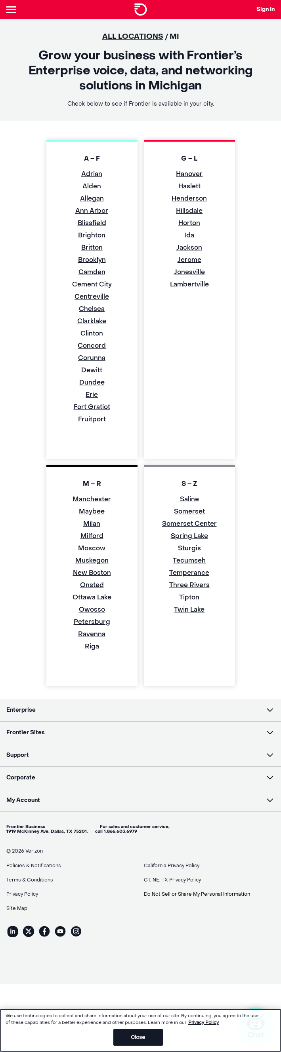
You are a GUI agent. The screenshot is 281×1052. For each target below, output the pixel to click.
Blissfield (92, 223)
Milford (91, 536)
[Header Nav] (12, 9)
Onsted (92, 585)
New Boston (92, 573)
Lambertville (189, 284)
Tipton (189, 597)
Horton (189, 223)
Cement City (92, 284)
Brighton (91, 235)
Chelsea (92, 309)
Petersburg (92, 622)
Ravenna (91, 634)
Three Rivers (189, 585)
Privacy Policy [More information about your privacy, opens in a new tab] (203, 1022)
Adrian (91, 174)
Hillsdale (189, 211)
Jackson (189, 247)
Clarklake (91, 321)
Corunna (91, 358)
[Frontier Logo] (140, 9)
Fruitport (92, 419)
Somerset (189, 511)
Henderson (189, 198)
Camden (91, 272)
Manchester (92, 499)
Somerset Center (189, 523)
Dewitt (91, 370)
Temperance (189, 573)
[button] (140, 710)
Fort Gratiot (92, 407)
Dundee (92, 382)
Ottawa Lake (92, 597)
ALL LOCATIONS (132, 36)
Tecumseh (189, 560)
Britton (92, 247)
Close (138, 1037)
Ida (189, 235)
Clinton (91, 333)
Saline (189, 499)
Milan (91, 523)
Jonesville (189, 272)
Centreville (92, 296)
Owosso (92, 609)
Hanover (189, 174)
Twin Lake (189, 609)
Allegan (92, 198)
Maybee (92, 511)
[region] (140, 1030)
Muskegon (92, 560)
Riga (92, 646)
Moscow (91, 548)
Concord (92, 345)
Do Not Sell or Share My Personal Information (197, 894)
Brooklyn (92, 260)
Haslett (189, 186)
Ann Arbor (91, 211)
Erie (92, 394)
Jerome (189, 260)
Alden (91, 186)
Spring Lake (189, 536)
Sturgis (189, 548)
